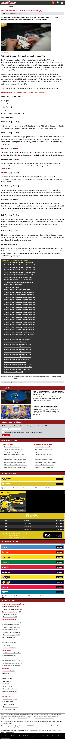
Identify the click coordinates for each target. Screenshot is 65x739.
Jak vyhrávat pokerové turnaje (10, 629)
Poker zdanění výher (8, 701)
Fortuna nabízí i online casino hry (10, 706)
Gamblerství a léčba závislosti (10, 699)
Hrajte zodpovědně (4, 376)
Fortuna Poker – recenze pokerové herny (12, 609)
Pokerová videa (6, 645)
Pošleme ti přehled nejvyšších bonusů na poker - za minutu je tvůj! (24, 426)
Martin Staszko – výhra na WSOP (10, 691)
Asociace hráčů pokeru (8, 704)
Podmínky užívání (26, 736)
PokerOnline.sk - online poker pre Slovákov (44, 467)
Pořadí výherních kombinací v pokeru (11, 624)
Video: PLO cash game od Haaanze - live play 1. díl (19, 264)
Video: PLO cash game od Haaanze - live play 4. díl (19, 272)
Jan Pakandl (19, 13)
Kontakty (7, 736)
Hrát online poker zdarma (9, 655)
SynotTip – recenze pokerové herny (11, 606)
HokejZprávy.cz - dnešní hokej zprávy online (14, 454)
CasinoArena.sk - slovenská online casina (44, 464)
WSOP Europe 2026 (8, 686)
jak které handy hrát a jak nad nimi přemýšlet (42, 74)
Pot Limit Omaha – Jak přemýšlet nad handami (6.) (19, 309)
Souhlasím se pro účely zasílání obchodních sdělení (23, 432)
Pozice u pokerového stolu (9, 637)
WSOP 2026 (6, 683)
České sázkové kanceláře (9, 709)
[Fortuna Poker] (13, 511)
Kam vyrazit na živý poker (9, 670)
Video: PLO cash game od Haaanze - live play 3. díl (19, 269)
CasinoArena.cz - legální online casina (43, 449)
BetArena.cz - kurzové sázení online (12, 446)
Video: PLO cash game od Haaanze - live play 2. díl (19, 267)
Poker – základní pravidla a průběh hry (12, 622)
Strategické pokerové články (9, 647)
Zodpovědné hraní (22, 718)
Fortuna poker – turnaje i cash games (11, 665)
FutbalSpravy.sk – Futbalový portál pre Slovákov (46, 462)
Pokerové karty (6, 673)
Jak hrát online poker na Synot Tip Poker (12, 663)
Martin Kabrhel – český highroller (10, 694)
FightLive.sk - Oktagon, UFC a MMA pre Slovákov (15, 464)
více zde (15, 378)
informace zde (30, 725)
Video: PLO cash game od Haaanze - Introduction (19, 262)
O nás (2, 736)
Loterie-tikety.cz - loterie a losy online (43, 454)
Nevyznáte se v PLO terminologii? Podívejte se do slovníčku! (24, 92)
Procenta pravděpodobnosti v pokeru (11, 627)
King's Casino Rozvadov (45, 406)
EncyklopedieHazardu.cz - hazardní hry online (45, 452)
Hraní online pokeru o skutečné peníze (12, 660)
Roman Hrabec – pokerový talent (10, 689)
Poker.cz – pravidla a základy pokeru (43, 446)
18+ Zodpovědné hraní (55, 736)
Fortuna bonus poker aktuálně (10, 616)
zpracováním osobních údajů (17, 432)
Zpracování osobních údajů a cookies (40, 736)
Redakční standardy (15, 736)
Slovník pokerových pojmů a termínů (11, 635)
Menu (62, 3)
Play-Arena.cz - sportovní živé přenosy (43, 459)
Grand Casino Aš (7, 681)
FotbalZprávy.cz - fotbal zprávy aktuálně (13, 452)
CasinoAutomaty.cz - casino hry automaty (44, 457)
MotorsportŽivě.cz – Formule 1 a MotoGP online (15, 459)
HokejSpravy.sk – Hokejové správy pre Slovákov (15, 467)
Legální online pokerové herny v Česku (12, 652)
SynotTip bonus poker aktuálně (10, 614)
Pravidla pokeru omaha (8, 640)
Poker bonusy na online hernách (10, 658)
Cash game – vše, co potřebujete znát (11, 632)
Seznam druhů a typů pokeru (9, 642)
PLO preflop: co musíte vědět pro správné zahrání (19, 282)
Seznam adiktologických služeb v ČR (32, 730)
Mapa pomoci (45, 730)
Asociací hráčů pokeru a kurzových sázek (44, 718)
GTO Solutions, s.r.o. (5, 738)
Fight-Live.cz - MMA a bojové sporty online (13, 449)
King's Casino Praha (7, 678)
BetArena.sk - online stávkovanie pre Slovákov (14, 462)
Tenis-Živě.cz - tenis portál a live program (13, 457)
